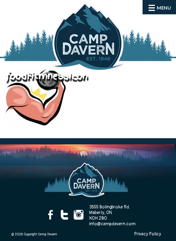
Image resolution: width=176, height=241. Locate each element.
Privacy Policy (147, 234)
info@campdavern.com (112, 224)
